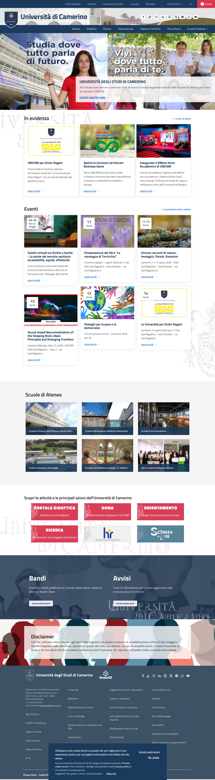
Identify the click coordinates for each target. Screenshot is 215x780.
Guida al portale (33, 741)
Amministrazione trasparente (123, 708)
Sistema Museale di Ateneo (81, 708)
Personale (150, 4)
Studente (91, 4)
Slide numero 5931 (197, 38)
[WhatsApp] (181, 16)
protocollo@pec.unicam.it (50, 706)
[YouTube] (188, 16)
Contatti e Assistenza (36, 723)
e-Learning (73, 690)
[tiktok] (142, 16)
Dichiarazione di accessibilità (165, 734)
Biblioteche (73, 699)
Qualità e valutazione (120, 699)
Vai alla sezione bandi (41, 604)
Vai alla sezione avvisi (125, 604)
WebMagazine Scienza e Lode (124, 729)
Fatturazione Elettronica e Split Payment (124, 718)
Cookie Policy (45, 775)
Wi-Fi (28, 759)
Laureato (134, 4)
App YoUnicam (32, 715)
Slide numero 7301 (206, 38)
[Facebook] (135, 16)
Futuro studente (73, 4)
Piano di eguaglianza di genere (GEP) (169, 743)
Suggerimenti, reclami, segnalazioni (126, 690)
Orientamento (74, 738)
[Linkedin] (155, 16)
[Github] (161, 16)
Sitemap (156, 699)
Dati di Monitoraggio (161, 717)
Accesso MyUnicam (161, 690)
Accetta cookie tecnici (149, 752)
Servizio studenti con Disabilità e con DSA (85, 727)
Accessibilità (157, 725)
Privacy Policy (30, 775)
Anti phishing (158, 708)
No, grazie (153, 757)
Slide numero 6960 (210, 38)
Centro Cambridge (76, 717)
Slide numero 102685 (201, 38)
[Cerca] (208, 17)
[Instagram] (148, 16)
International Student (113, 4)
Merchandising (117, 738)
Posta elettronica (34, 750)
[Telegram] (174, 16)
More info (111, 773)
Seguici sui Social (33, 732)
